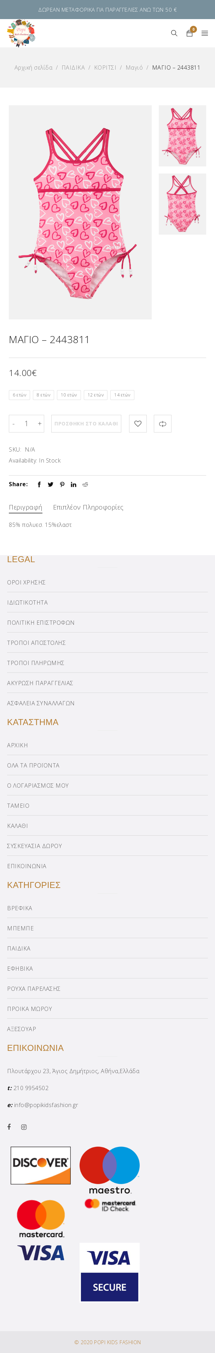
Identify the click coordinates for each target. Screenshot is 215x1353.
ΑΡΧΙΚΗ (17, 745)
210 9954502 (31, 1088)
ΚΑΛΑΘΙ (17, 826)
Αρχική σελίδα (33, 67)
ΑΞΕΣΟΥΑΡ (21, 1029)
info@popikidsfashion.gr (46, 1105)
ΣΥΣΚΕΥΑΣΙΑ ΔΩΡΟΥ (34, 846)
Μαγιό (134, 67)
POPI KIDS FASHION (117, 1342)
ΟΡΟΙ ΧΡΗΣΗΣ (26, 582)
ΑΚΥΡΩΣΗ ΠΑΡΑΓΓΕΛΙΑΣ (40, 683)
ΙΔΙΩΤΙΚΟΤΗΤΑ (27, 602)
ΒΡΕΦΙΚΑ (20, 908)
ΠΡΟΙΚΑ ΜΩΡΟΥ (29, 1009)
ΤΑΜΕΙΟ (18, 806)
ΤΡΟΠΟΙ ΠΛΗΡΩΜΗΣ (36, 663)
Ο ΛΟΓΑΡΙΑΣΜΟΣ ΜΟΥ (38, 785)
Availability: (23, 460)
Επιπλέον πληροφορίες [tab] (88, 507)
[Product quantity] (26, 423)
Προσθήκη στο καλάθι (86, 423)
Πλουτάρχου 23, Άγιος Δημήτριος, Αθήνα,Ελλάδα (73, 1071)
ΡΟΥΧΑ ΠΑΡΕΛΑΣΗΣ (34, 989)
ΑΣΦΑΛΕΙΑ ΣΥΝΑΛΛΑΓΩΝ (41, 703)
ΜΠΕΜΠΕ (20, 928)
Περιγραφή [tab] (25, 507)
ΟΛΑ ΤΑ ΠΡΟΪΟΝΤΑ (33, 765)
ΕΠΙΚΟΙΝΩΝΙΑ (27, 866)
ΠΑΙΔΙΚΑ (73, 67)
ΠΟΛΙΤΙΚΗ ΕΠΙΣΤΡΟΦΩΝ (41, 623)
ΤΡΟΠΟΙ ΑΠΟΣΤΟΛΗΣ (36, 643)
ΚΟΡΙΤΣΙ (105, 67)
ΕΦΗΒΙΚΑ (20, 968)
